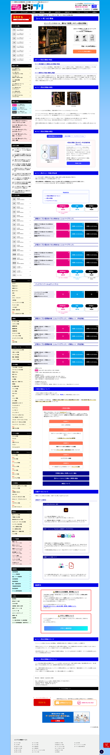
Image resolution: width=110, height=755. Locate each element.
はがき (13, 295)
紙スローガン (15, 290)
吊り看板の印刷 (15, 386)
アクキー (14, 444)
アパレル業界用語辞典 (17, 590)
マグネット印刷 (15, 359)
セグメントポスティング (17, 613)
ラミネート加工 (15, 305)
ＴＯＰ (14, 12)
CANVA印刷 (15, 603)
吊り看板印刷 (35, 746)
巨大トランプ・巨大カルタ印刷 (19, 422)
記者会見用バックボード (17, 403)
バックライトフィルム (79, 136)
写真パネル (14, 376)
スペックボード (15, 412)
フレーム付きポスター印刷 (21, 312)
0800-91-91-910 (81, 7)
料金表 (33, 12)
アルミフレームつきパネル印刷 (39, 750)
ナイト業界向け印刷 (16, 529)
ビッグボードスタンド (21, 506)
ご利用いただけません (77, 226)
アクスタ (14, 438)
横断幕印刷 (14, 326)
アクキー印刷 (35, 744)
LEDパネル (14, 494)
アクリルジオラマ (16, 447)
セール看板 (14, 400)
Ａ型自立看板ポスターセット (54, 136)
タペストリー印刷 (16, 333)
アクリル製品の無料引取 (80, 746)
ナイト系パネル (21, 73)
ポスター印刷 (17, 742)
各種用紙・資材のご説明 (17, 606)
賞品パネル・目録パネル (17, 381)
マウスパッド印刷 (16, 488)
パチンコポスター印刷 (60, 746)
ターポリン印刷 (15, 321)
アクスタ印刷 (35, 742)
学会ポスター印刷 (18, 746)
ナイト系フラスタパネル (21, 96)
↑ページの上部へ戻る (94, 727)
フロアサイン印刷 (21, 502)
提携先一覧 (14, 615)
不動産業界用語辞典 (16, 586)
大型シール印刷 (15, 352)
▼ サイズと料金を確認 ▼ (84, 51)
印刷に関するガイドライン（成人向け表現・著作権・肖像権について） (59, 606)
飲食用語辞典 (15, 588)
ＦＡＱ (78, 12)
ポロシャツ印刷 (21, 473)
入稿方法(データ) (68, 12)
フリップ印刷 (15, 388)
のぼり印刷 (21, 341)
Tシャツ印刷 (15, 455)
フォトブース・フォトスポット (19, 424)
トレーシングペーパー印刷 (18, 302)
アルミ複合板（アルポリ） (18, 417)
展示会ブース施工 (16, 601)
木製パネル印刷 (21, 427)
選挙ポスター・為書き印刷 (18, 531)
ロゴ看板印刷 (35, 748)
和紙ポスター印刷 (59, 750)
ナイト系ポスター (21, 69)
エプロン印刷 (21, 458)
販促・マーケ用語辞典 (17, 576)
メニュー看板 (15, 398)
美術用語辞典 (15, 581)
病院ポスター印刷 (59, 742)
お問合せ (94, 12)
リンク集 (19, 620)
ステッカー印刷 (15, 354)
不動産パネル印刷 (16, 517)
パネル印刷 (17, 744)
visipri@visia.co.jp (89, 3)
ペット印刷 (14, 533)
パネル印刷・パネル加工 (17, 367)
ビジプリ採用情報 (20, 622)
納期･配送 (42, 12)
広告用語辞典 (15, 579)
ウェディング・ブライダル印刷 (19, 521)
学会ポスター (15, 286)
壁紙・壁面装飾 (15, 357)
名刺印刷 (57, 751)
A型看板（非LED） (21, 491)
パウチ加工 (14, 307)
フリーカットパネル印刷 (17, 369)
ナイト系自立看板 (21, 80)
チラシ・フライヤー (16, 297)
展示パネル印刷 (18, 751)
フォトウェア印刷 (21, 477)
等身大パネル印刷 (18, 748)
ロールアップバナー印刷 (17, 338)
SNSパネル (14, 393)
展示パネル (14, 374)
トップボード (15, 410)
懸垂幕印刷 (14, 328)
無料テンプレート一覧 (17, 608)
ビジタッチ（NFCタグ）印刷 (18, 496)
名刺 (13, 293)
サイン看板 (14, 391)
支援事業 (14, 617)
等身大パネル (15, 372)
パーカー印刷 (21, 469)
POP (13, 395)
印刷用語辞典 (15, 571)
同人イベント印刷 (16, 514)
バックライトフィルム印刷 (18, 349)
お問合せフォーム (63, 702)
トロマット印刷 (15, 323)
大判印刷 (14, 300)
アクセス (86, 12)
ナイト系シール (21, 77)
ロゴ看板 (14, 379)
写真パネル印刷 (18, 750)
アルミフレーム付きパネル (18, 414)
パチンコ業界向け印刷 (17, 526)
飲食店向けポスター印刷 (17, 519)
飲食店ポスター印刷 (60, 744)
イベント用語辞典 (16, 574)
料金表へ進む (78, 163)
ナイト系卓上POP (21, 92)
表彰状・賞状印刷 (16, 309)
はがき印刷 (78, 742)
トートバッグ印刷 (21, 462)
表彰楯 (13, 384)
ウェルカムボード (16, 405)
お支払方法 (57, 12)
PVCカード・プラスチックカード (19, 499)
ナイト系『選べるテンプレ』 (20, 126)
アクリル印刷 (15, 436)
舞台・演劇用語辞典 (16, 583)
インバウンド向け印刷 (17, 524)
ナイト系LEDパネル (21, 88)
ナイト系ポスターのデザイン (20, 121)
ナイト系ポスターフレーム (21, 84)
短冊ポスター (15, 288)
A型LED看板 (67, 136)
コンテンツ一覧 (15, 610)
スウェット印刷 (21, 465)
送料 (50, 12)
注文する (42, 702)
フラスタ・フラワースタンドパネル (20, 419)
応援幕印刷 (14, 331)
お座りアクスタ (21, 441)
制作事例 (14, 598)
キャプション (15, 407)
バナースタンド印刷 (16, 335)
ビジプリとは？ (24, 12)
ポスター (14, 283)
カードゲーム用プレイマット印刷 (19, 485)
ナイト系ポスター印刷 (60, 748)
